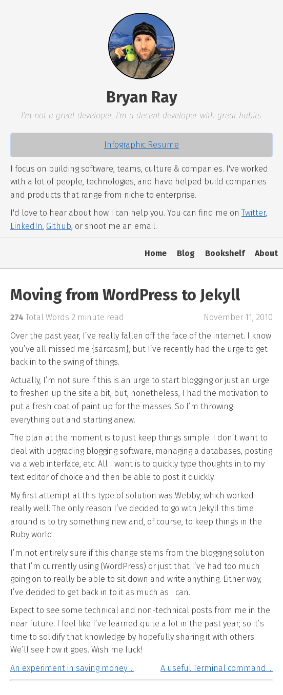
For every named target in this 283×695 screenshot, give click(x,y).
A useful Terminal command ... (216, 668)
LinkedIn (26, 226)
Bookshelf (225, 253)
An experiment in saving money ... (72, 668)
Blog (186, 253)
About (266, 253)
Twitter (253, 213)
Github (58, 226)
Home (156, 253)
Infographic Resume (141, 145)
